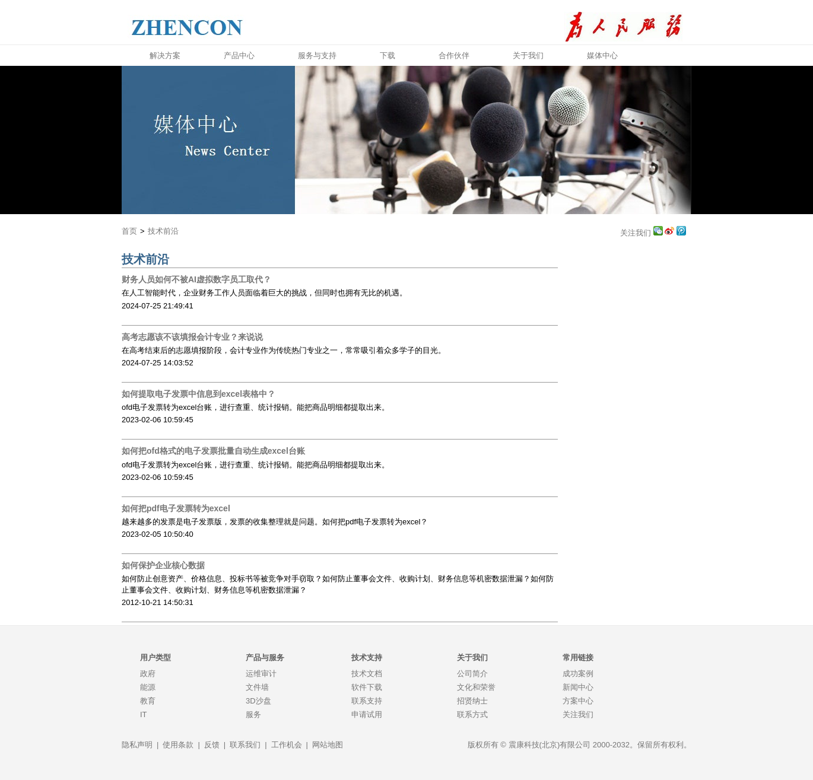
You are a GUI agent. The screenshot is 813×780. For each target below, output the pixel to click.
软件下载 (366, 687)
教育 (147, 700)
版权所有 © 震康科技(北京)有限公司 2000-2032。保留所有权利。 (579, 744)
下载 (387, 55)
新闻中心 (578, 687)
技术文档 (366, 673)
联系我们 (245, 744)
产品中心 (239, 55)
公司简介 (472, 673)
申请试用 (366, 714)
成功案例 (578, 673)
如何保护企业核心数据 (163, 565)
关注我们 (636, 232)
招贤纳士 (472, 700)
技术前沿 (163, 231)
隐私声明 (137, 744)
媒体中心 (602, 55)
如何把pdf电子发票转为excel (176, 508)
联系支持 (366, 700)
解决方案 (165, 55)
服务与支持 (317, 55)
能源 (147, 687)
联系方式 (472, 714)
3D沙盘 (258, 700)
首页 (129, 231)
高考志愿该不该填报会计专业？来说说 (192, 337)
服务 (253, 714)
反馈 (212, 744)
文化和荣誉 (476, 687)
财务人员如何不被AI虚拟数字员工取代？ (196, 279)
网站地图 (327, 744)
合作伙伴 (454, 55)
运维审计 (261, 673)
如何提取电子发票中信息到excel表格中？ (198, 394)
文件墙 (257, 687)
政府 (147, 673)
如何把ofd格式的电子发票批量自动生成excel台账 (213, 451)
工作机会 (286, 744)
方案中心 (578, 700)
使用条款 (178, 744)
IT (143, 714)
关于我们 (528, 55)
